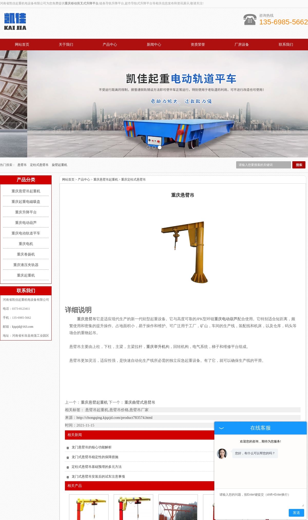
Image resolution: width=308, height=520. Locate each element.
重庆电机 (26, 202)
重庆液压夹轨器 (25, 223)
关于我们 (66, 44)
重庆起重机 (26, 234)
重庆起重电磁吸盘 (26, 160)
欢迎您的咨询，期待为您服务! (260, 441)
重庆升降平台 (26, 171)
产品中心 (110, 44)
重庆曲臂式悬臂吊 (139, 361)
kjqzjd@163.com (22, 285)
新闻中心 (154, 44)
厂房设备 (242, 44)
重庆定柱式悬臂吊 (133, 138)
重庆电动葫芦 (26, 181)
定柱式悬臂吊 (39, 123)
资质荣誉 (198, 44)
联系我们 (286, 44)
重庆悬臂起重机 (94, 361)
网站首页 (22, 44)
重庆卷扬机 (26, 213)
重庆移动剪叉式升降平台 (82, 3)
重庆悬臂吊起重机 (26, 150)
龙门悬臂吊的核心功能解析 (92, 406)
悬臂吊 (22, 123)
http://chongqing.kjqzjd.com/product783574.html (114, 376)
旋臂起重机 (59, 123)
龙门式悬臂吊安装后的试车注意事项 (98, 435)
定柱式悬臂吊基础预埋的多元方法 (97, 425)
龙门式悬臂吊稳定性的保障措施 (95, 416)
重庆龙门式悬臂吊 (133, 497)
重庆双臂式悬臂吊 (177, 497)
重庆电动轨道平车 (26, 192)
